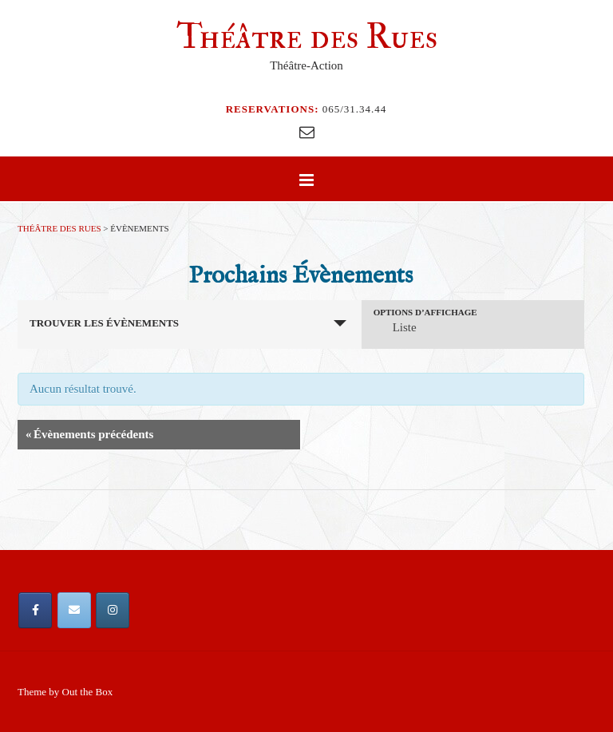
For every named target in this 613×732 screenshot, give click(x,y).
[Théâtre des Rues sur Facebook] (35, 610)
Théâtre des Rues (306, 37)
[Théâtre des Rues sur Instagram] (112, 610)
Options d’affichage (425, 312)
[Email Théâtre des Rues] (74, 610)
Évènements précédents (89, 434)
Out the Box (87, 692)
